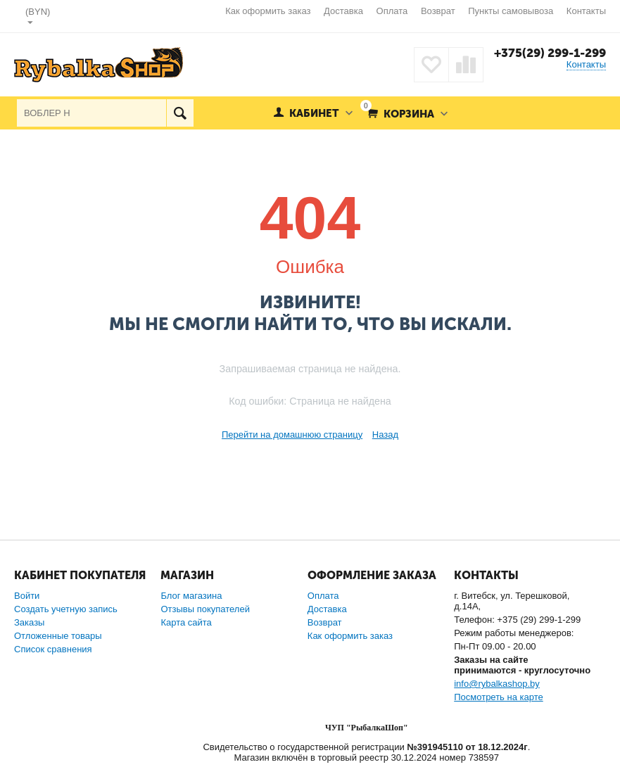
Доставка (343, 11)
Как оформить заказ (267, 11)
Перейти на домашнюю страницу (292, 434)
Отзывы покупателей (205, 609)
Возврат (438, 11)
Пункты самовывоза (510, 11)
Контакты (586, 11)
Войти (26, 595)
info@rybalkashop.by (497, 683)
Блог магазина (191, 595)
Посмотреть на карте (498, 697)
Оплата (392, 11)
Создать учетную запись (66, 609)
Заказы (29, 622)
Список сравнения (53, 649)
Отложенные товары (58, 635)
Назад (385, 434)
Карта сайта (185, 622)
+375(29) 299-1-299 (550, 53)
